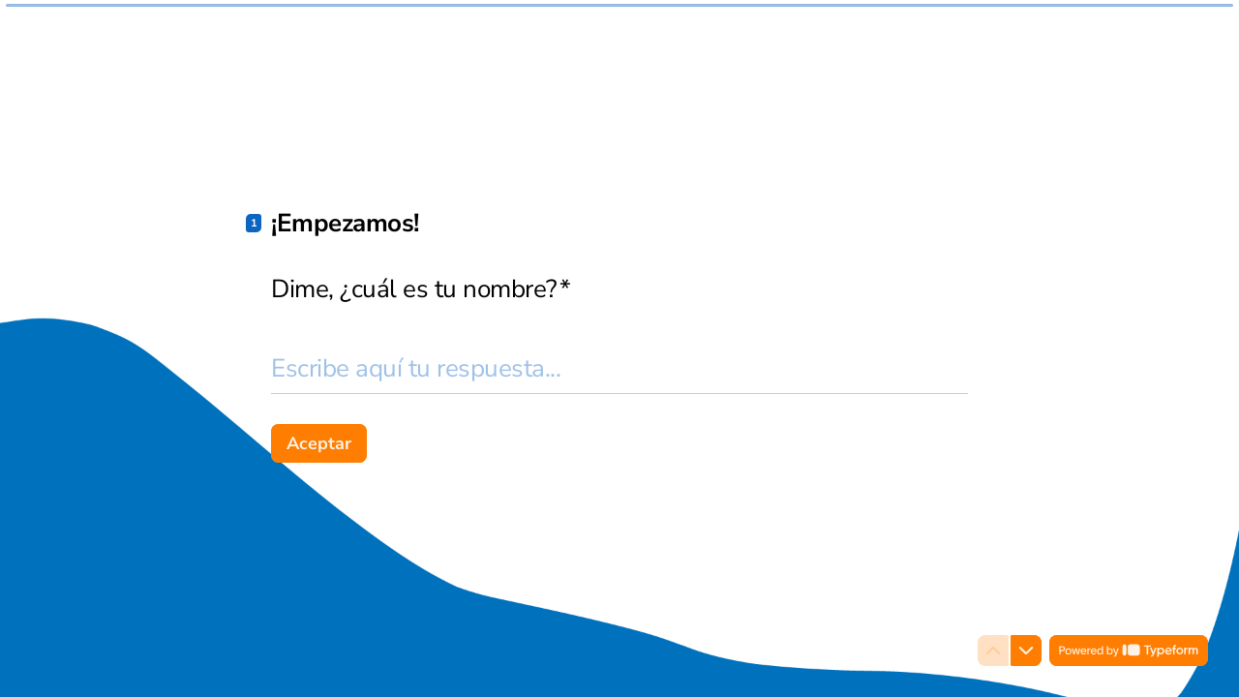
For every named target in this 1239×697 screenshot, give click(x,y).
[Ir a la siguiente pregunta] (1026, 650)
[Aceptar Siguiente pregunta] (319, 443)
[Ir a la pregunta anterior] (993, 650)
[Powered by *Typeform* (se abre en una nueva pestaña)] (1128, 650)
